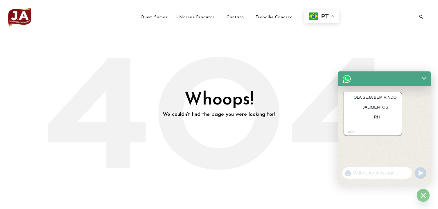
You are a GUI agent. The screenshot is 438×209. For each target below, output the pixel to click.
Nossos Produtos (197, 17)
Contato (235, 17)
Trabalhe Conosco (274, 17)
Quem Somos (154, 17)
